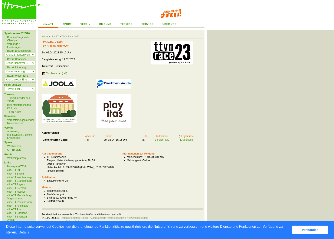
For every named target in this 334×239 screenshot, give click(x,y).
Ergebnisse (186, 139)
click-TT (48, 24)
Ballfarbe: (52, 201)
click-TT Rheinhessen (19, 202)
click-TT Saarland (17, 213)
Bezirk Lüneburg (16, 67)
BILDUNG (105, 24)
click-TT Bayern (16, 184)
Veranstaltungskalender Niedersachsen (20, 122)
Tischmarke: (54, 190)
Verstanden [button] (310, 230)
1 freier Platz (162, 139)
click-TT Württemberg (19, 177)
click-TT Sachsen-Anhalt (17, 218)
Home (45, 36)
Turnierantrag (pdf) (56, 73)
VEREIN (86, 24)
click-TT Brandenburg (19, 180)
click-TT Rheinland (17, 205)
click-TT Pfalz (15, 209)
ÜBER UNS (169, 24)
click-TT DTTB (15, 170)
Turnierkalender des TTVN (18, 100)
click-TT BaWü (15, 173)
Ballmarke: (53, 197)
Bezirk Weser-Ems (17, 75)
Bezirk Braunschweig (19, 50)
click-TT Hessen (16, 191)
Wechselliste (14, 146)
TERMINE (126, 24)
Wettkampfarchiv (16, 158)
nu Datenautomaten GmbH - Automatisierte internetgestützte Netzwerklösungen (102, 217)
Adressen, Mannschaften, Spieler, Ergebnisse (20, 134)
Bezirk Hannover (16, 59)
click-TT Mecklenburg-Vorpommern (19, 197)
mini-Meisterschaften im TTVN (19, 106)
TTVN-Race (14, 111)
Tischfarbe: (53, 194)
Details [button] (24, 232)
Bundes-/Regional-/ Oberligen (18, 39)
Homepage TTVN (17, 166)
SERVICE (147, 24)
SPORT (67, 24)
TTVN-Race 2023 (70, 36)
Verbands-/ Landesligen (14, 46)
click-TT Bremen (16, 188)
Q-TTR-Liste (14, 149)
